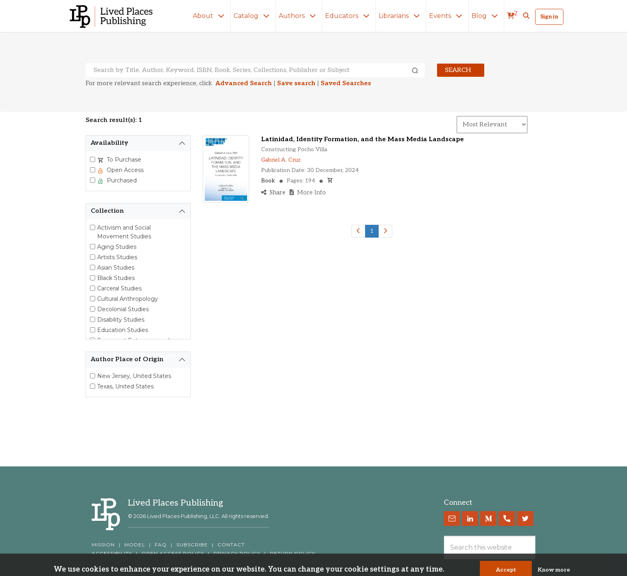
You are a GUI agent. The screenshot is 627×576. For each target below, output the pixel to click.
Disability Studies (120, 319)
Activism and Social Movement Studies (124, 232)
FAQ (161, 544)
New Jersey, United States (134, 376)
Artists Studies (117, 257)
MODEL (134, 544)
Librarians (401, 16)
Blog (486, 16)
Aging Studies (116, 246)
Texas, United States (125, 386)
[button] (526, 16)
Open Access (124, 170)
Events (447, 16)
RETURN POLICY (292, 553)
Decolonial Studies (123, 309)
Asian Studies (115, 267)
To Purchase (123, 159)
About (210, 16)
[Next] (385, 231)
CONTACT (231, 544)
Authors (299, 16)
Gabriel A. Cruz (281, 159)
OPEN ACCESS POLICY (173, 553)
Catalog (253, 16)
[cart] (512, 16)
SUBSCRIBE (192, 544)
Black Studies (116, 278)
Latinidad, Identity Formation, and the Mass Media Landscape (362, 139)
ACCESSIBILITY (112, 553)
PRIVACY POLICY (237, 553)
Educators (349, 16)
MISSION (103, 544)
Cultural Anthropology (127, 298)
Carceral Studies (119, 288)
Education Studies (122, 330)
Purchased (121, 180)
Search (458, 70)
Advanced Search (244, 83)
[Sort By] (492, 124)
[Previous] (358, 231)
